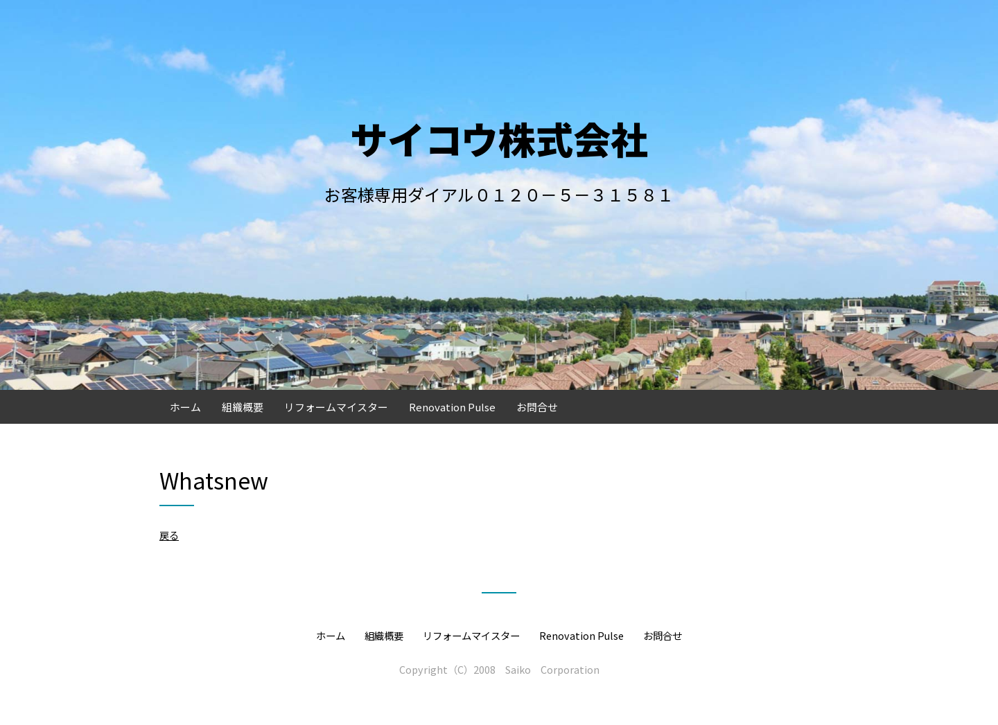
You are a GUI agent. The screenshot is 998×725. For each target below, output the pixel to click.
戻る (169, 535)
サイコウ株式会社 (499, 138)
